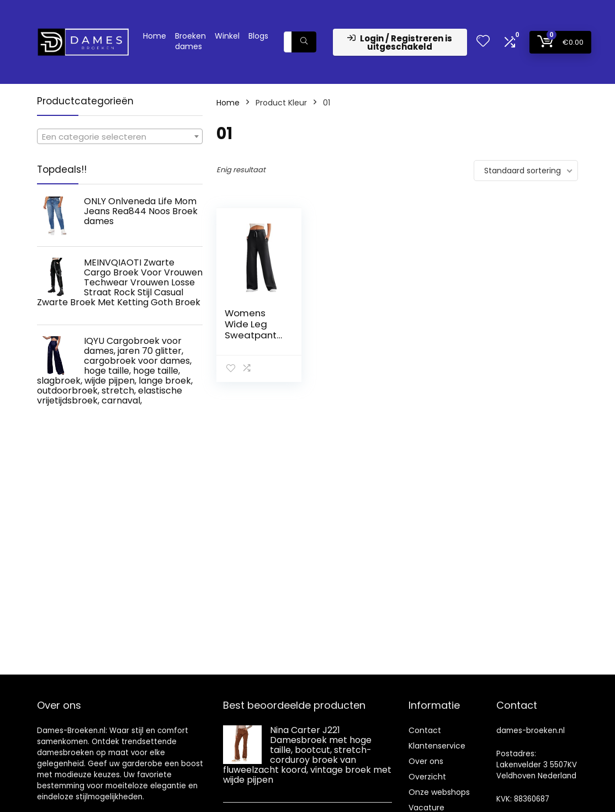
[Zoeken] (303, 41)
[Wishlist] (483, 42)
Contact (425, 730)
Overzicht (427, 776)
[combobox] (120, 136)
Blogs (258, 35)
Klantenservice (437, 745)
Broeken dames (190, 41)
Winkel (227, 35)
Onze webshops (439, 792)
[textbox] (120, 137)
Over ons (426, 761)
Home (154, 35)
